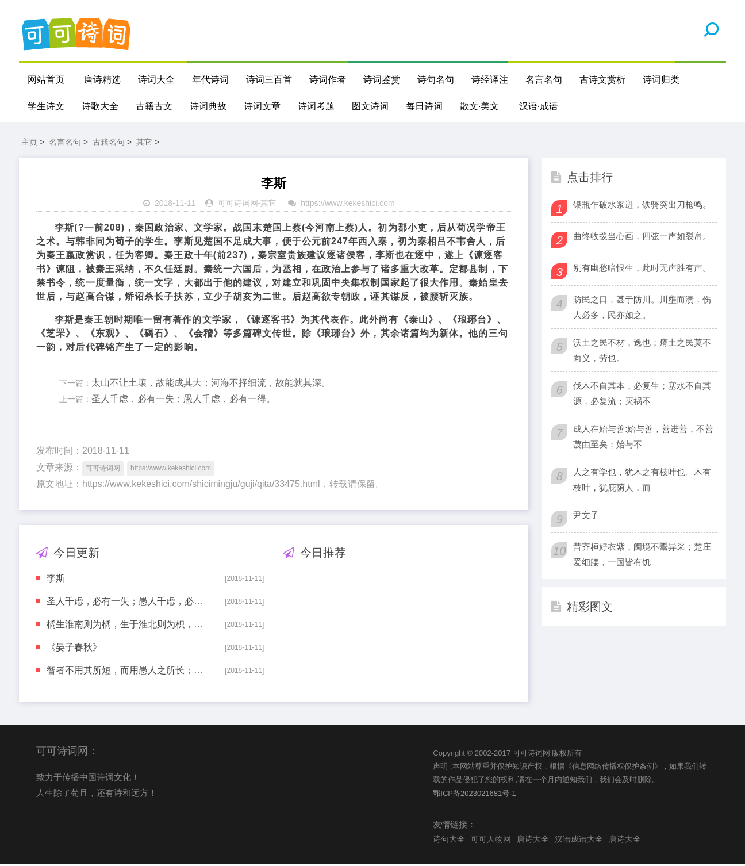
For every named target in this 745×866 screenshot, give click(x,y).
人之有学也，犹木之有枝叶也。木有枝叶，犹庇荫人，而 (642, 481)
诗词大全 (156, 80)
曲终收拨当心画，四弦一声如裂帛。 (642, 238)
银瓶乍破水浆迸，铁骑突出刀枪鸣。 (642, 206)
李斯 (56, 580)
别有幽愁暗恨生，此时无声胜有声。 (642, 269)
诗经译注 (489, 80)
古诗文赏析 (602, 80)
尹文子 (586, 517)
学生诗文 (46, 106)
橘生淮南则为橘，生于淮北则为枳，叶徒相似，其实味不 (128, 626)
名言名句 (543, 80)
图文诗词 (370, 106)
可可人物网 (491, 840)
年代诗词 (210, 80)
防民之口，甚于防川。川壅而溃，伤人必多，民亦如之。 (642, 308)
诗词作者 (327, 80)
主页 (29, 143)
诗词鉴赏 (381, 80)
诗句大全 (449, 840)
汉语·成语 (538, 106)
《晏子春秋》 (74, 649)
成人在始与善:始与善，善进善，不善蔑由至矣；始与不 (643, 438)
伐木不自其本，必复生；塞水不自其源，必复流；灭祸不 (642, 395)
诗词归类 (661, 80)
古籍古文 (154, 106)
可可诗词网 (238, 205)
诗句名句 (435, 80)
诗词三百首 (269, 80)
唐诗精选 (102, 80)
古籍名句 (109, 143)
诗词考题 (316, 106)
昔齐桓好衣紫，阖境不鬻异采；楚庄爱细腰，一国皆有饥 (642, 556)
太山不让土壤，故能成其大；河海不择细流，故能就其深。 (211, 384)
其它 (144, 143)
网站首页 (46, 80)
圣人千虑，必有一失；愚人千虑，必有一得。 (183, 401)
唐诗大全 (533, 840)
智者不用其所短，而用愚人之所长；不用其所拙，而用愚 (128, 672)
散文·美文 (479, 106)
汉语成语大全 (579, 840)
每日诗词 (424, 106)
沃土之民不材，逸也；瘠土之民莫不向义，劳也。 (642, 352)
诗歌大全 (100, 106)
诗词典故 (208, 106)
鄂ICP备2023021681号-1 (474, 795)
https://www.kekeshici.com (347, 205)
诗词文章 (262, 106)
